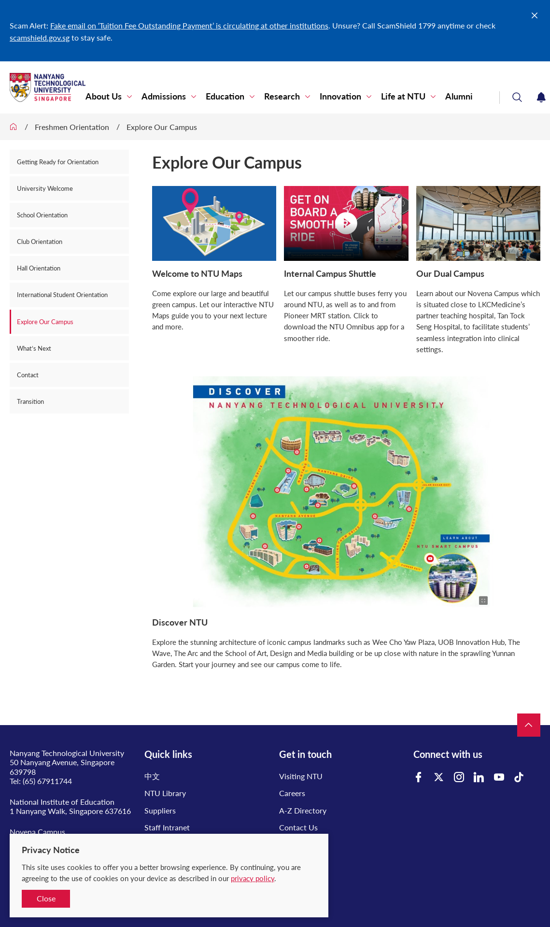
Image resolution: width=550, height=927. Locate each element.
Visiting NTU (301, 776)
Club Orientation (39, 241)
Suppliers (160, 810)
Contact (28, 375)
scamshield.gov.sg (40, 37)
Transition (30, 401)
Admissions (163, 96)
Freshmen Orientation (72, 126)
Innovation (340, 96)
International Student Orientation (62, 295)
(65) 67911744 (47, 780)
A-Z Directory (302, 810)
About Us (103, 96)
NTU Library (165, 793)
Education (225, 96)
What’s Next (34, 348)
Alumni (459, 96)
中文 (152, 776)
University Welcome (45, 188)
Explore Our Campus (162, 126)
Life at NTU (403, 96)
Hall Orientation (38, 268)
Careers (292, 793)
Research (282, 96)
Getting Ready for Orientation (58, 162)
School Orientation (42, 215)
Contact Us (298, 827)
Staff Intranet (167, 827)
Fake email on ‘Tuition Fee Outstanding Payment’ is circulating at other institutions (189, 25)
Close (46, 898)
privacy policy (252, 878)
